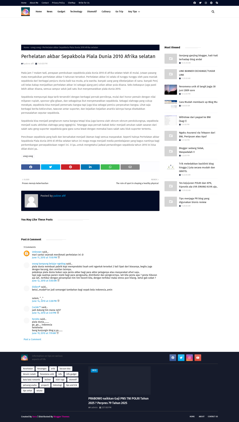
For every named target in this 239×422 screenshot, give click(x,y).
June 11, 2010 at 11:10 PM (45, 257)
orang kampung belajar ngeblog (49, 263)
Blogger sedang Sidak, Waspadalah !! (191, 150)
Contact (45, 3)
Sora (34, 416)
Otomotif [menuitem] (92, 11)
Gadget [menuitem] (61, 11)
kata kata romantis (31, 379)
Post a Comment (32, 339)
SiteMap (71, 3)
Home (23, 3)
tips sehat (27, 391)
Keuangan (41, 369)
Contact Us (213, 417)
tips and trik (71, 385)
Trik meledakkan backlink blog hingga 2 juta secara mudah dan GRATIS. (197, 167)
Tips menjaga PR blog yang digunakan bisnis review (194, 200)
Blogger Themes (61, 416)
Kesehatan (28, 369)
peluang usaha (30, 385)
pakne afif (29, 63)
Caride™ (36, 307)
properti (45, 385)
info (60, 374)
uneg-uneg (36, 47)
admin (94, 407)
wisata (39, 391)
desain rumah (29, 374)
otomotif (73, 379)
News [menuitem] (49, 11)
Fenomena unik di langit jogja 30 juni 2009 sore (197, 88)
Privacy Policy (58, 3)
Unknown (37, 251)
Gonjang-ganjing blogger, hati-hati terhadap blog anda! (198, 57)
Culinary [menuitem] (106, 11)
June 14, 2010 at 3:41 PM (44, 313)
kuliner (48, 379)
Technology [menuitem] (76, 11)
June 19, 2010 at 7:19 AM (44, 333)
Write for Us (84, 3)
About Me (34, 3)
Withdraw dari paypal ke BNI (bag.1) (195, 119)
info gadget (71, 374)
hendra (36, 319)
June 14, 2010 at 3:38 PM (44, 301)
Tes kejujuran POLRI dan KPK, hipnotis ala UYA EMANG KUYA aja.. (198, 185)
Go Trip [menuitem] (119, 11)
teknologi (57, 385)
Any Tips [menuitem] (132, 11)
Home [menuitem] (39, 11)
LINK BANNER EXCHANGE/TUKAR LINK (197, 73)
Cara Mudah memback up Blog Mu (198, 102)
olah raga (60, 379)
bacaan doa (65, 369)
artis (53, 369)
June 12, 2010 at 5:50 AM (44, 280)
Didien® (36, 287)
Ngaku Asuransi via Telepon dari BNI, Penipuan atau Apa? (197, 134)
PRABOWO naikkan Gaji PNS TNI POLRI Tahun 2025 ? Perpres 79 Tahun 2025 (118, 401)
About (201, 417)
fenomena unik (47, 374)
